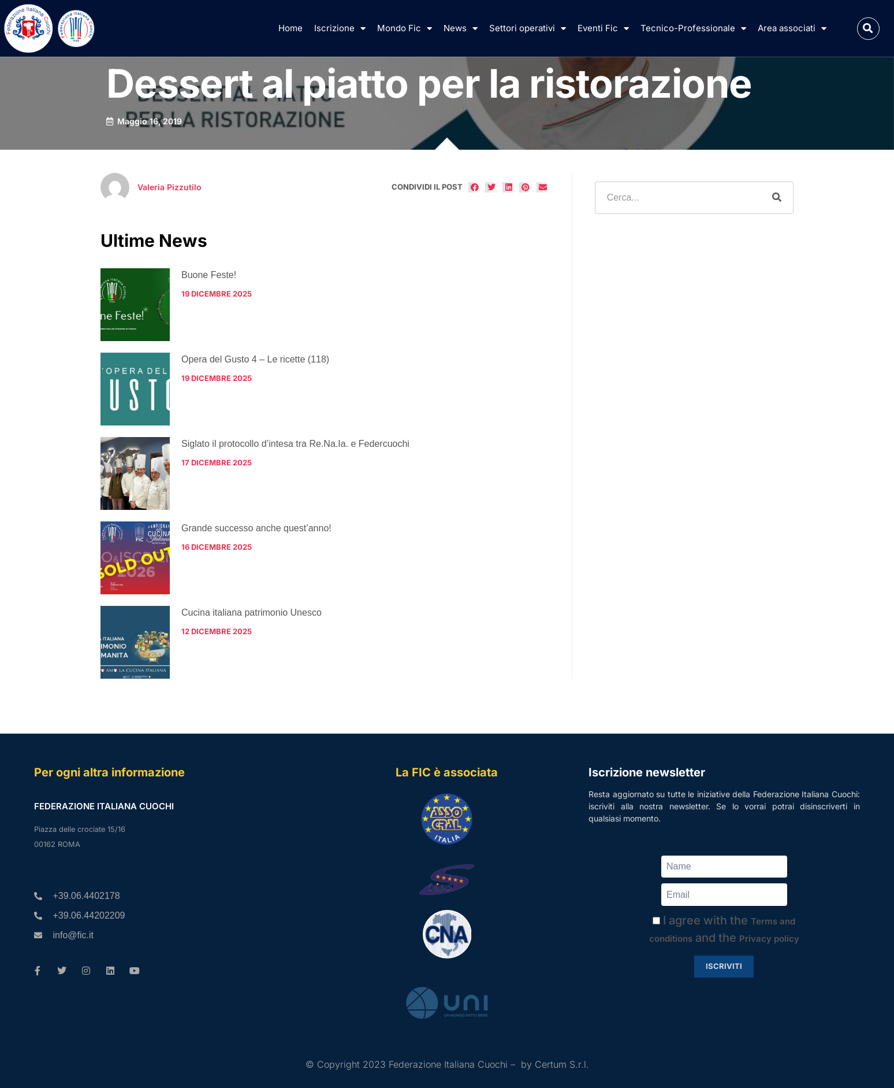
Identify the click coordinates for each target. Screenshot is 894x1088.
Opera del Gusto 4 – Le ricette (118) (255, 359)
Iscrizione (340, 28)
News (461, 28)
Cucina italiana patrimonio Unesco (251, 612)
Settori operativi (527, 28)
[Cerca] (777, 197)
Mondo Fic (404, 28)
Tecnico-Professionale (693, 28)
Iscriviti (724, 966)
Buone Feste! (208, 275)
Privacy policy (769, 938)
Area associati (792, 28)
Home (290, 28)
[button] (868, 28)
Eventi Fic (603, 28)
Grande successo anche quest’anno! (256, 528)
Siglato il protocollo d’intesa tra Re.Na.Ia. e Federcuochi (295, 444)
